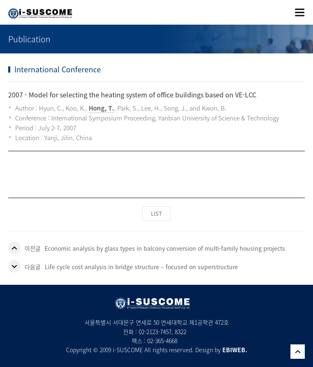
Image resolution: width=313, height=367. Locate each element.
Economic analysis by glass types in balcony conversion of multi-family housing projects (165, 248)
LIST (156, 213)
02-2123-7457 (155, 332)
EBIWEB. (234, 350)
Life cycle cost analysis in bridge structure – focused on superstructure (141, 267)
